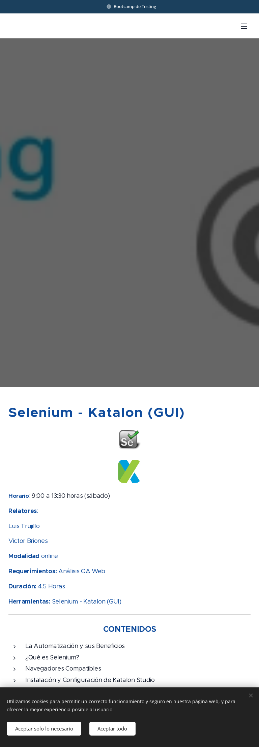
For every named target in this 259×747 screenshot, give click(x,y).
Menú (244, 26)
